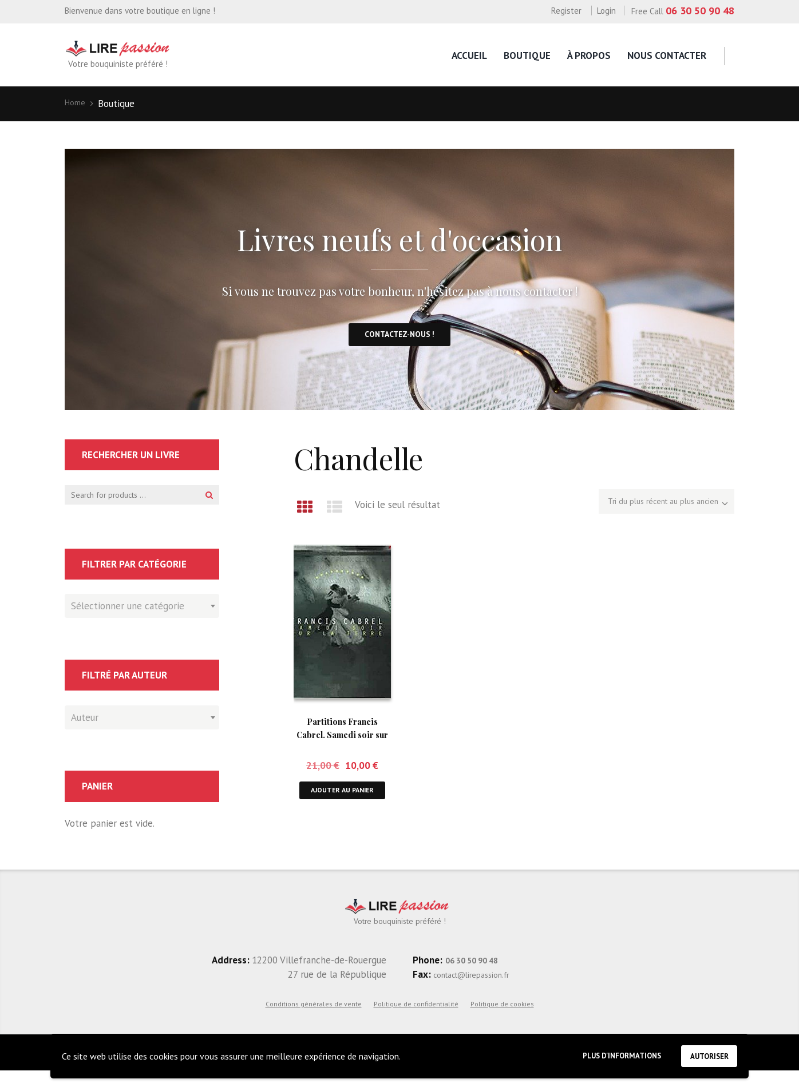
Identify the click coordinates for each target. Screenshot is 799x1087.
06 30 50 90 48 (700, 10)
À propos (589, 55)
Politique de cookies (502, 1019)
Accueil (469, 55)
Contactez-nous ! (399, 341)
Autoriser (703, 1053)
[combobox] (142, 620)
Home (77, 103)
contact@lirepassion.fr (481, 990)
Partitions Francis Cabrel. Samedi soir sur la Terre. (342, 743)
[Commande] (650, 513)
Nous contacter (666, 55)
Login (606, 10)
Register (566, 10)
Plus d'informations (599, 1054)
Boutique (527, 55)
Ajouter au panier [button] (342, 806)
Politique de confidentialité (416, 1019)
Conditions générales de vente (314, 1019)
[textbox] (139, 618)
